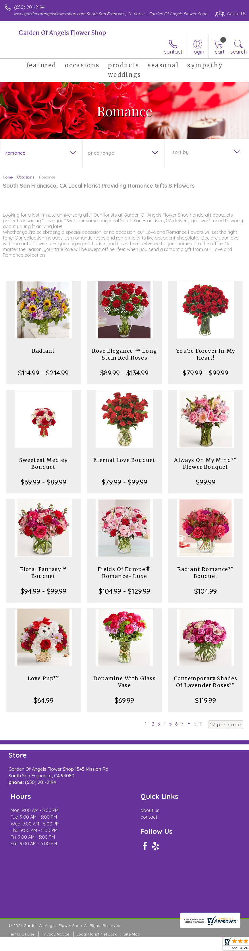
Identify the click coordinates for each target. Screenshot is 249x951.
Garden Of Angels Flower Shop (62, 32)
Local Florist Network (96, 934)
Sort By (180, 152)
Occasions (25, 177)
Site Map (132, 934)
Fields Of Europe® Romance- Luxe (124, 572)
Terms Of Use (21, 934)
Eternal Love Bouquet (124, 460)
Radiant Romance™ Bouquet (205, 572)
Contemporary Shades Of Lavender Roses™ (206, 682)
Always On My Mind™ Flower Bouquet (205, 463)
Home (8, 177)
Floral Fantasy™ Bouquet (43, 572)
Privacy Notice (55, 934)
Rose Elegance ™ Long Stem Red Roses (124, 354)
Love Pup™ (43, 678)
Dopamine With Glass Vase (124, 682)
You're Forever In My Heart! (205, 354)
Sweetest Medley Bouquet (43, 463)
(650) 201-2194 (29, 7)
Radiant (43, 351)
